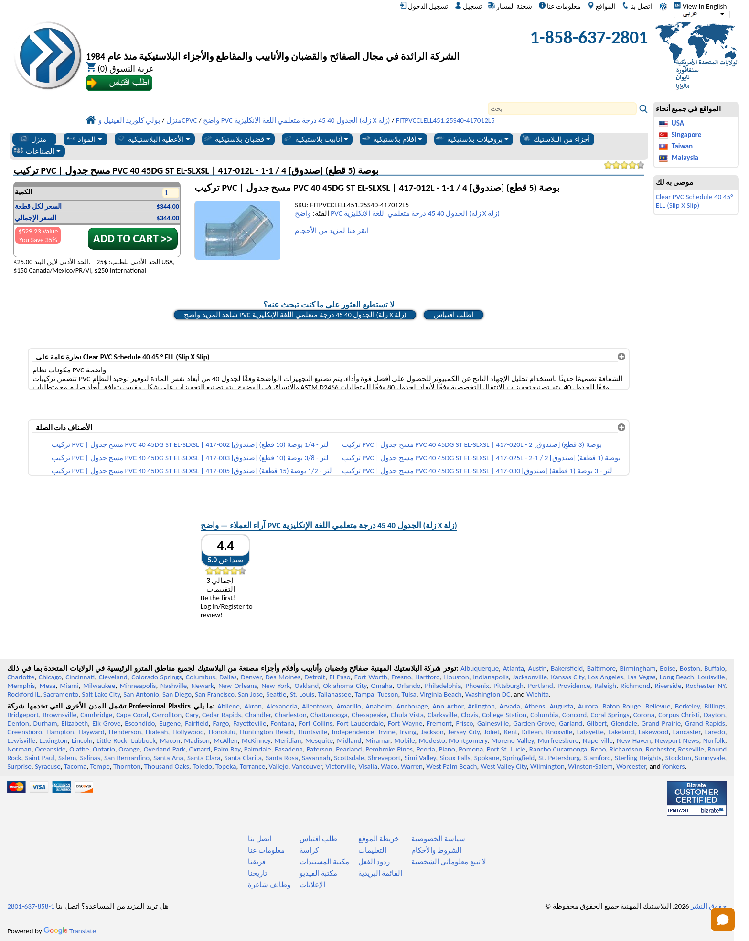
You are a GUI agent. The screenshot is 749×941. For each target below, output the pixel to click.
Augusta (561, 706)
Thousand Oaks (166, 766)
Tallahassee (334, 694)
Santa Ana (168, 757)
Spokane (486, 757)
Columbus (200, 677)
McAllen (226, 740)
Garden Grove (534, 723)
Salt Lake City (101, 694)
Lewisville (21, 740)
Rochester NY (705, 685)
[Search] (562, 108)
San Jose (250, 694)
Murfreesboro (558, 740)
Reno (598, 749)
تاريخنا (257, 873)
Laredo (715, 732)
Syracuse (48, 766)
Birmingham (638, 668)
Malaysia (685, 157)
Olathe (79, 749)
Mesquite (319, 740)
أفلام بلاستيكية (392, 139)
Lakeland (621, 732)
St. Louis (302, 694)
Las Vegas (641, 677)
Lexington (53, 740)
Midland (349, 740)
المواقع (601, 6)
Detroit (314, 677)
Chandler (258, 714)
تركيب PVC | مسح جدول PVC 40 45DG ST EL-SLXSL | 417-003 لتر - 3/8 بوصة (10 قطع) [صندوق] (190, 458)
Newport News (677, 740)
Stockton (678, 757)
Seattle (276, 694)
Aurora (588, 706)
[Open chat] (723, 919)
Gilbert (597, 723)
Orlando (408, 685)
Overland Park (164, 749)
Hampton (60, 732)
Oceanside (50, 749)
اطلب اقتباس (453, 314)
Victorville (340, 766)
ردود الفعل (374, 861)
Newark (202, 685)
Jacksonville (530, 677)
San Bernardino (127, 757)
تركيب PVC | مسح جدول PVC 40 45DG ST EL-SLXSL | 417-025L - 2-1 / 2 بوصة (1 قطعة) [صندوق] (481, 458)
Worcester (631, 766)
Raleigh (605, 685)
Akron (253, 706)
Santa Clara (204, 757)
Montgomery (468, 740)
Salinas (90, 757)
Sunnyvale (710, 757)
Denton (18, 723)
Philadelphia (443, 685)
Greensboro (24, 732)
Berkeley (687, 706)
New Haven (634, 740)
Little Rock (111, 740)
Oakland (306, 685)
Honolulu (221, 732)
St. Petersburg (559, 757)
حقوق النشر (709, 906)
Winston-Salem (590, 766)
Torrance (253, 766)
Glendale (624, 723)
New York (275, 685)
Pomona (471, 749)
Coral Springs (609, 714)
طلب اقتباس (318, 839)
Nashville (173, 685)
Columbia (544, 714)
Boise (667, 668)
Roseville (691, 749)
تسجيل (468, 6)
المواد (83, 139)
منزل (32, 139)
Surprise (19, 766)
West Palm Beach (451, 766)
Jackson (432, 732)
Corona (643, 714)
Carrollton (167, 714)
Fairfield (197, 723)
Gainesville (493, 723)
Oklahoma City (344, 685)
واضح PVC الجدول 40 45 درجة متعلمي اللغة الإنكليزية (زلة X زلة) (397, 213)
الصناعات (37, 151)
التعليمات (372, 850)
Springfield (519, 757)
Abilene (228, 706)
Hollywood (188, 732)
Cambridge (96, 714)
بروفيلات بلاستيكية (472, 139)
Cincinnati (80, 677)
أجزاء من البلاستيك (555, 139)
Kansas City (567, 677)
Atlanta (513, 668)
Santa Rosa (282, 757)
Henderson (125, 732)
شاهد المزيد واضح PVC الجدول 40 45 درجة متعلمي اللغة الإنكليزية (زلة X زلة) (295, 314)
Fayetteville (250, 723)
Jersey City (464, 732)
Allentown (317, 706)
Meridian (287, 740)
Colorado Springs (156, 677)
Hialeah (157, 732)
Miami (69, 685)
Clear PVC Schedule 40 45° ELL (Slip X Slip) (694, 201)
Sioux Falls (455, 757)
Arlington (481, 706)
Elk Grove (106, 723)
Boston (690, 668)
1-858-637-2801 (589, 37)
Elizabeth (74, 723)
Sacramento (60, 694)
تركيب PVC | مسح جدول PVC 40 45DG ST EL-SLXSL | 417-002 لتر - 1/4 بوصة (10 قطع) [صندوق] (190, 444)
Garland (570, 723)
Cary (191, 714)
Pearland (349, 749)
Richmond (635, 685)
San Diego (177, 694)
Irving (408, 732)
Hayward (91, 732)
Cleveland (113, 677)
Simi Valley (420, 757)
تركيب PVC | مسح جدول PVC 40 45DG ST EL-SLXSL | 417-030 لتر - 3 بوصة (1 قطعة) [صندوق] (477, 470)
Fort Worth (370, 677)
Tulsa (409, 694)
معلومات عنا (560, 6)
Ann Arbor (447, 706)
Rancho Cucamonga (558, 749)
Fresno (401, 677)
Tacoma (75, 766)
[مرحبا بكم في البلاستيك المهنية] (273, 40)
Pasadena (289, 749)
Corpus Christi (679, 714)
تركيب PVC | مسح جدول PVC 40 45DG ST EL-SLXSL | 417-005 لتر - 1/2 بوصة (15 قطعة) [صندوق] (192, 470)
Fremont (439, 723)
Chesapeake (369, 714)
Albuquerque (479, 668)
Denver (251, 677)
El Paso (339, 677)
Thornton (126, 766)
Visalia (368, 766)
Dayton (714, 714)
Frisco (464, 723)
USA (678, 123)
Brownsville (59, 714)
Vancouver (307, 766)
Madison (197, 740)
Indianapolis (491, 677)
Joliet (491, 732)
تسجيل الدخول (424, 6)
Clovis (469, 714)
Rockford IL (23, 694)
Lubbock (143, 740)
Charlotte (20, 677)
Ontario (104, 749)
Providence (573, 685)
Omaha (382, 685)
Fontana (282, 723)
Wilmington (547, 766)
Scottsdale (349, 757)
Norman (19, 749)
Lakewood (653, 732)
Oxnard (199, 749)
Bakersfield (567, 668)
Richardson (626, 749)
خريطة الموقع (378, 839)
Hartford (427, 677)
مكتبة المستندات (324, 861)
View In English (700, 6)
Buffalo (714, 668)
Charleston (290, 714)
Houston (456, 677)
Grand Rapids (705, 723)
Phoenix (477, 685)
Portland (540, 685)
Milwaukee (99, 685)
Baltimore (601, 668)
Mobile (404, 740)
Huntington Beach (267, 732)
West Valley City (504, 766)
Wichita (537, 694)
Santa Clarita (243, 757)
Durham (45, 723)
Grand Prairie (661, 723)
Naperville (598, 740)
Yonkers (673, 766)
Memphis (21, 685)
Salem (67, 757)
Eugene (170, 723)
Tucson (388, 694)
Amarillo (348, 706)
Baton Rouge (621, 706)
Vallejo (279, 766)
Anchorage (412, 706)
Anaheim (378, 706)
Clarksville (442, 714)
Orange (129, 749)
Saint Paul (39, 757)
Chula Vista (407, 714)
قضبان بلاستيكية (236, 139)
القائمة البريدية (380, 873)
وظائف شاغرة (269, 884)
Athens (534, 706)
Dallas (228, 677)
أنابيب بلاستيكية (316, 139)
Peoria (426, 749)
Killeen (532, 732)
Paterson (319, 749)
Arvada (509, 706)
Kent (510, 732)
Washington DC (487, 694)
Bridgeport (23, 714)
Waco (389, 766)
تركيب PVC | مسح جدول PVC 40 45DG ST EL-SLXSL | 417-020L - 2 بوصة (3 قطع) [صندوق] (472, 444)
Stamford (597, 757)
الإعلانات (312, 884)
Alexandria (281, 706)
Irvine (387, 732)
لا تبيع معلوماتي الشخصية (448, 861)
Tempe (99, 766)
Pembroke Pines (389, 749)
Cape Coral (132, 714)
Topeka (225, 766)
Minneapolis (137, 685)
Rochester (660, 749)
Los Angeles (605, 677)
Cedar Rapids (221, 714)
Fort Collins (315, 723)
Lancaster (686, 732)
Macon (170, 740)
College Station (504, 714)
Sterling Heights (638, 757)
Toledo (202, 766)
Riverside (667, 685)
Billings (714, 706)
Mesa (47, 685)
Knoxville (559, 732)
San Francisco (215, 694)
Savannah (316, 757)
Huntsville (312, 732)
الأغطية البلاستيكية (153, 139)
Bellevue (658, 706)
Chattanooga (329, 714)
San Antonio (141, 694)
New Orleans (237, 685)
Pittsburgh (508, 685)
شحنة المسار (510, 6)
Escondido (140, 723)
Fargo (221, 723)
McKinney (256, 740)
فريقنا (257, 861)
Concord (574, 714)
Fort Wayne (405, 723)
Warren (412, 766)
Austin (537, 668)
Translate (69, 931)
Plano (447, 749)
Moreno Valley (512, 740)
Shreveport (384, 757)
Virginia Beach (441, 694)
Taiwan (682, 146)
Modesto (432, 740)
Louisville (711, 677)
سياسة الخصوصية (438, 839)
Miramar (377, 740)
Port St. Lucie (506, 749)
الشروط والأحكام (436, 850)
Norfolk (714, 740)
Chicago (50, 677)
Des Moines (282, 677)
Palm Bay (227, 749)
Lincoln (82, 740)
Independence (353, 732)
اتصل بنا (637, 6)
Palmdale (257, 749)
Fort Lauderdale (360, 723)
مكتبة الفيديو (318, 873)
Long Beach (677, 677)
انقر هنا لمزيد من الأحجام (332, 230)
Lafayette (590, 732)
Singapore (687, 134)
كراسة (309, 850)
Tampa (364, 694)
